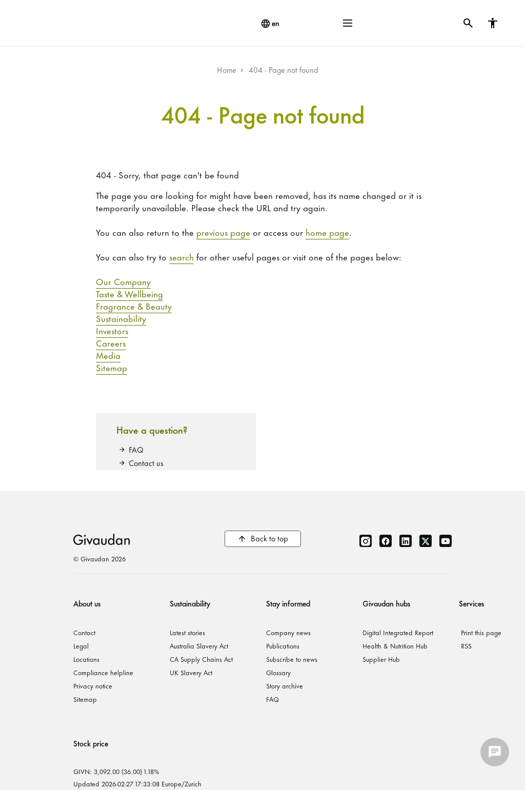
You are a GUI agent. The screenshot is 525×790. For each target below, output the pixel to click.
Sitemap (111, 367)
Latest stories (187, 632)
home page (327, 231)
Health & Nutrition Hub (395, 645)
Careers (111, 342)
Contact (84, 632)
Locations (86, 659)
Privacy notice (92, 685)
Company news (288, 632)
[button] (347, 23)
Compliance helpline (103, 672)
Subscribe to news (291, 659)
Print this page (481, 632)
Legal (81, 645)
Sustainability (121, 318)
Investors (112, 330)
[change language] (269, 23)
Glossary (278, 672)
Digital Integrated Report (397, 632)
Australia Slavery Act (199, 645)
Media (108, 354)
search (181, 256)
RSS (466, 645)
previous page (223, 231)
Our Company (123, 281)
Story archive (284, 685)
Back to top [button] (269, 538)
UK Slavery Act (191, 672)
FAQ (136, 449)
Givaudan (101, 539)
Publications (282, 645)
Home (226, 69)
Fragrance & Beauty (134, 305)
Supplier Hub (381, 659)
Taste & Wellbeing (129, 293)
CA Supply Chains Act (201, 659)
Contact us (146, 463)
